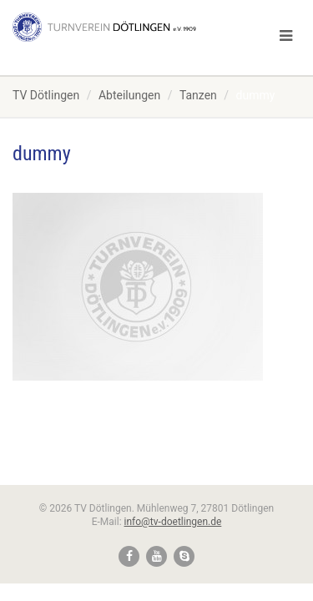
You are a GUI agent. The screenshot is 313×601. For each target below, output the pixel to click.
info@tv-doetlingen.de (173, 522)
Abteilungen (129, 95)
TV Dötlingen (46, 95)
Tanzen (198, 95)
